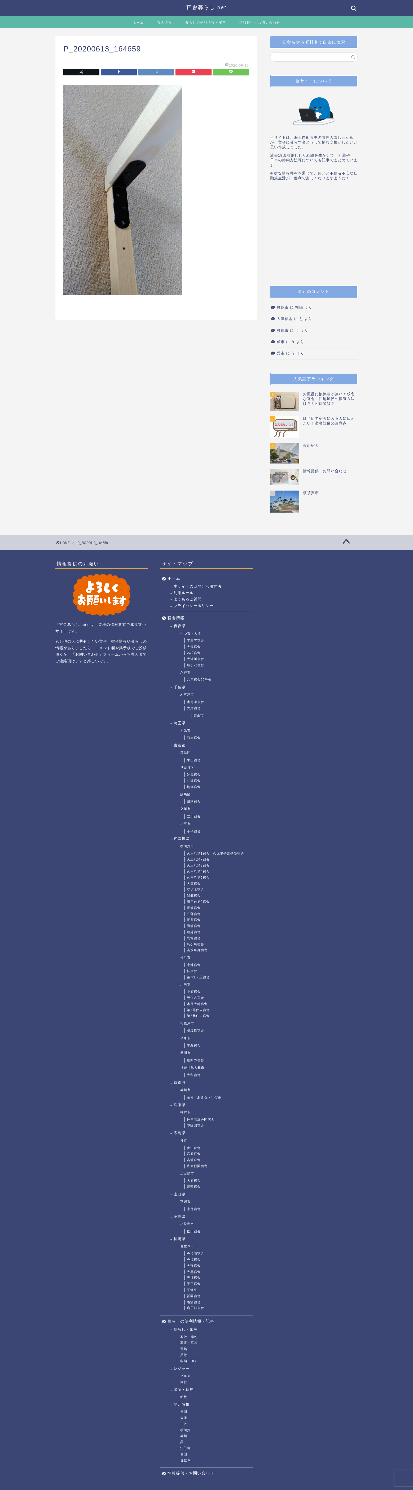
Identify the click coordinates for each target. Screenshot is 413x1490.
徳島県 (180, 1217)
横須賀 (185, 1430)
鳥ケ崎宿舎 (195, 944)
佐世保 (185, 1460)
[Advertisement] (314, 235)
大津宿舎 (285, 319)
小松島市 (187, 1224)
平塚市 (185, 1038)
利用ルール (184, 593)
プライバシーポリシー (193, 606)
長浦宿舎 (194, 908)
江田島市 (187, 1173)
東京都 (180, 745)
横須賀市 (187, 846)
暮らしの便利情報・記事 (205, 22)
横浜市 (185, 957)
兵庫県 (180, 1105)
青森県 (180, 626)
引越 (183, 1349)
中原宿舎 (194, 992)
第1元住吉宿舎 (198, 1010)
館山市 (199, 715)
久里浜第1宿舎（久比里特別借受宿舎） (217, 853)
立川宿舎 (194, 816)
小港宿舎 (194, 965)
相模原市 (187, 1023)
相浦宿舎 (194, 1302)
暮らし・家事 (185, 1329)
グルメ (185, 1376)
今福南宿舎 (195, 1253)
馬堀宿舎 (194, 938)
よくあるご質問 (187, 599)
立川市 (185, 809)
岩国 (183, 1454)
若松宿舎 (194, 653)
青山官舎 (194, 1148)
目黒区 (185, 753)
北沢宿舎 (194, 781)
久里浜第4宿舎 (198, 871)
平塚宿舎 (194, 1045)
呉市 (281, 342)
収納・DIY (188, 1361)
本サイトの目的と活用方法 (197, 586)
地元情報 (182, 1404)
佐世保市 (187, 1246)
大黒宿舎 (194, 1272)
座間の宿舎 (195, 1060)
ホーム (138, 22)
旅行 (183, 1382)
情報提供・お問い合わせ (259, 22)
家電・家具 (188, 1343)
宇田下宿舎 (195, 641)
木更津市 (187, 694)
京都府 (180, 1083)
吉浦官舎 (194, 1160)
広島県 (180, 1133)
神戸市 (185, 1112)
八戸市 (185, 672)
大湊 (183, 1418)
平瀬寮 (192, 1290)
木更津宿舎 (195, 702)
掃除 (183, 1355)
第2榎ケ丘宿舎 (198, 977)
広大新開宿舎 (197, 1166)
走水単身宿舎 (197, 950)
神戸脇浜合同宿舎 (200, 1119)
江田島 (185, 1448)
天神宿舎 (194, 1278)
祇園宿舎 (194, 1296)
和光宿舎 (194, 738)
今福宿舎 (194, 1260)
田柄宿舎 (194, 801)
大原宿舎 (194, 1181)
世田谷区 (187, 767)
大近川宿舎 (195, 659)
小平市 (185, 824)
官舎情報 (164, 22)
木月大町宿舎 (197, 1004)
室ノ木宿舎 (195, 889)
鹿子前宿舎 (195, 1308)
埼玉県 (180, 723)
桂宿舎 (192, 971)
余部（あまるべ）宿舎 (204, 1097)
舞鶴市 (283, 307)
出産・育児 (184, 1390)
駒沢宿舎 (194, 787)
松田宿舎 (194, 1231)
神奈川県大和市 (192, 1067)
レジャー (182, 1369)
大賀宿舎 (194, 708)
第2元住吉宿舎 (198, 1016)
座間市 (185, 1053)
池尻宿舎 (194, 775)
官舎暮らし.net (206, 7)
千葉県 (180, 687)
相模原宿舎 (195, 1031)
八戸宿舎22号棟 (199, 680)
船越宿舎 (194, 932)
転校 (183, 1397)
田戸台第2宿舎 (198, 902)
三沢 (183, 1424)
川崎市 (185, 984)
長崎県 (180, 1239)
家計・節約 (188, 1337)
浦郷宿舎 (194, 896)
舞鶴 (183, 1436)
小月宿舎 (194, 1209)
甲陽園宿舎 (195, 1126)
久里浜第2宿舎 (198, 859)
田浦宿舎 (194, 926)
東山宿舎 (194, 760)
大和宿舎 (194, 1075)
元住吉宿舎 (195, 998)
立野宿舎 (194, 914)
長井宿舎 (194, 920)
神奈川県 (182, 839)
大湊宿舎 (194, 647)
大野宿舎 (194, 1266)
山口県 (180, 1194)
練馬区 (185, 794)
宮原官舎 (194, 1154)
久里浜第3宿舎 (198, 865)
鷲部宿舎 (194, 1187)
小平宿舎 (194, 831)
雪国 (183, 1412)
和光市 (185, 730)
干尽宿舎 (194, 1284)
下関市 (185, 1201)
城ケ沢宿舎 (195, 665)
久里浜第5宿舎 (198, 878)
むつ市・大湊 (190, 633)
